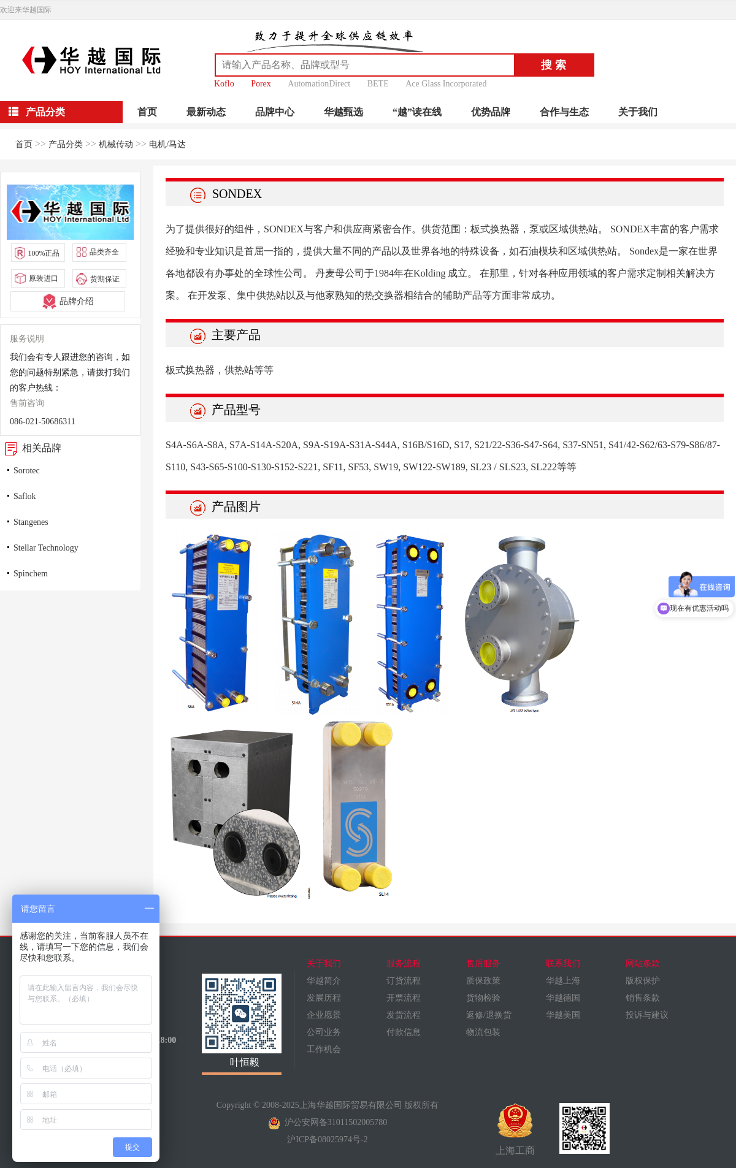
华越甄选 (343, 112)
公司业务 (324, 1032)
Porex (261, 83)
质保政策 (483, 980)
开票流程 (403, 997)
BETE (378, 83)
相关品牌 (30, 448)
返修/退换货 (489, 1015)
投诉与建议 (647, 1015)
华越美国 (563, 1015)
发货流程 (403, 1015)
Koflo (224, 83)
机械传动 (116, 144)
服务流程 (403, 963)
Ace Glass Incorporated (445, 83)
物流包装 (483, 1032)
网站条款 (643, 963)
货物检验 (483, 997)
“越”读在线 (417, 112)
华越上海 (563, 980)
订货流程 (403, 980)
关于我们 (637, 112)
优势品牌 (490, 112)
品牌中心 (274, 112)
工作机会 (324, 1049)
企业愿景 (324, 1015)
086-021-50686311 (42, 421)
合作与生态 (564, 112)
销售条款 (643, 997)
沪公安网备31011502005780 (327, 1122)
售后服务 (483, 963)
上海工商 (515, 1129)
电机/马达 (167, 144)
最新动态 (206, 112)
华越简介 (324, 980)
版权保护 (643, 980)
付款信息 (403, 1032)
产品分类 (65, 144)
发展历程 (324, 997)
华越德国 (563, 997)
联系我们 (563, 963)
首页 (147, 112)
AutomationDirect (319, 83)
